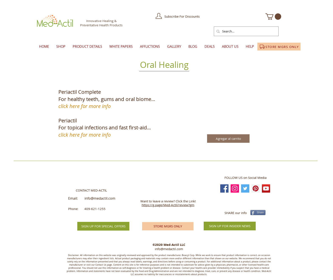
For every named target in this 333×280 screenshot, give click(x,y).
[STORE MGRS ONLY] (279, 46)
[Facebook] (224, 188)
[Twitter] (245, 188)
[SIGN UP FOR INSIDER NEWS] (230, 226)
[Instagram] (235, 188)
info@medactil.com (100, 198)
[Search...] (246, 31)
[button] (159, 16)
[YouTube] (266, 188)
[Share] (257, 212)
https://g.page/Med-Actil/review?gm (168, 205)
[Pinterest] (255, 188)
